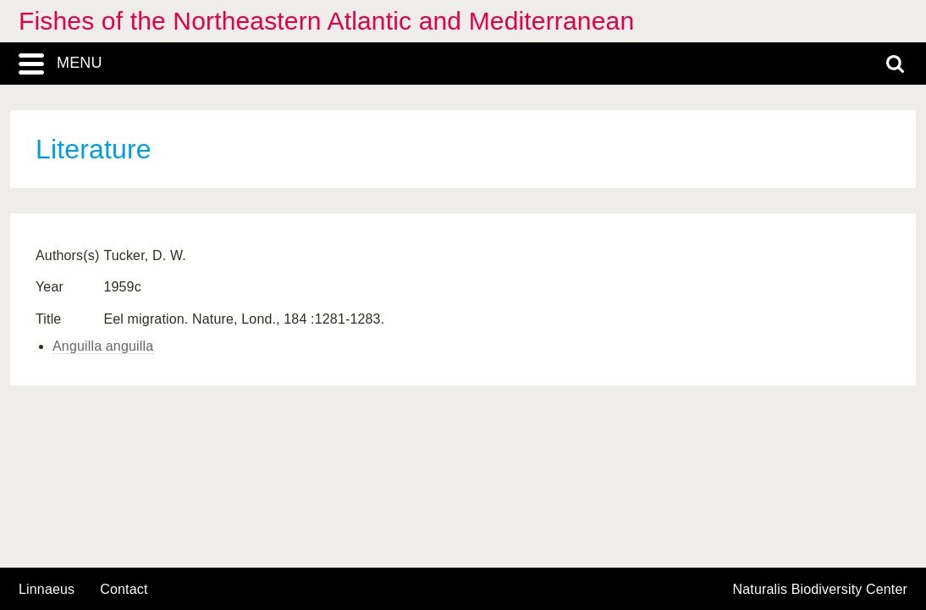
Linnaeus (46, 589)
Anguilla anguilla (102, 346)
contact (123, 589)
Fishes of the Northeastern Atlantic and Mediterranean (326, 21)
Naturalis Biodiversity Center (820, 589)
